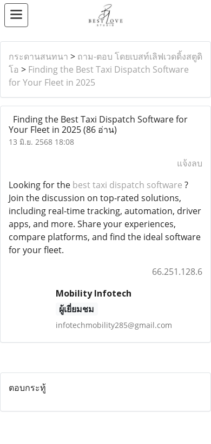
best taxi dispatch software (127, 185)
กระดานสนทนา (38, 56)
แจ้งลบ (189, 163)
